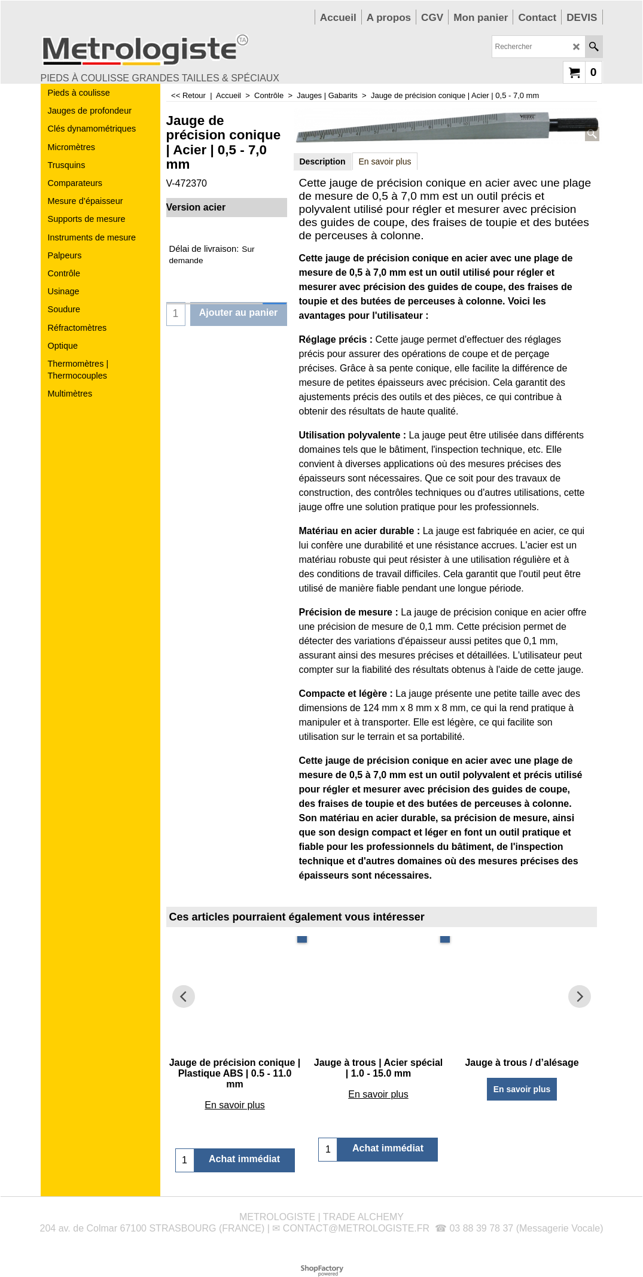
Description (323, 161)
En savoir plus (385, 161)
